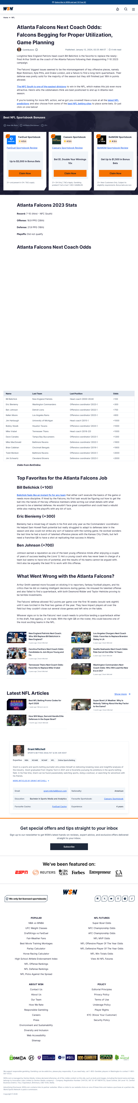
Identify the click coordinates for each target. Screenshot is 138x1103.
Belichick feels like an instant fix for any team (41, 495)
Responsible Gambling (36, 1009)
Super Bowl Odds (101, 923)
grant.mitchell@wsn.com (55, 791)
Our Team (36, 999)
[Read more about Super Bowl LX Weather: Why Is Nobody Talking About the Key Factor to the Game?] (111, 704)
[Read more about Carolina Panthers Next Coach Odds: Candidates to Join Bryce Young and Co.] (46, 653)
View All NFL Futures (102, 958)
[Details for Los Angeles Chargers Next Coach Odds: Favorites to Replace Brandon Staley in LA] (81, 638)
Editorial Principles (102, 989)
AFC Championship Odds (101, 933)
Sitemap (36, 1040)
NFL (13, 17)
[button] (133, 9)
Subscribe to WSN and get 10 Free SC (70, 2)
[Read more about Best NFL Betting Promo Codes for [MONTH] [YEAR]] (46, 702)
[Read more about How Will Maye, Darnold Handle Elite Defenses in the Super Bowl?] (46, 718)
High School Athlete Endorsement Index (36, 958)
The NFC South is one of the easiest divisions (41, 86)
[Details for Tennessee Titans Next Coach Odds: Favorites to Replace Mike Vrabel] (16, 670)
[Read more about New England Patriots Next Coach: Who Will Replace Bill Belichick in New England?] (46, 637)
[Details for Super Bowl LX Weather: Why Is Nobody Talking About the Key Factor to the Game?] (81, 705)
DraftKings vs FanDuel (36, 933)
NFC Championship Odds (101, 928)
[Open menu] (133, 9)
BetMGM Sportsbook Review (112, 147)
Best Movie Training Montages (36, 943)
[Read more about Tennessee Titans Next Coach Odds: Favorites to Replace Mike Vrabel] (46, 666)
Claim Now (25, 173)
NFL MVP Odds (102, 938)
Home (5, 17)
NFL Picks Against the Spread (36, 974)
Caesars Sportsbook (113, 798)
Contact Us (36, 989)
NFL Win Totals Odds (101, 953)
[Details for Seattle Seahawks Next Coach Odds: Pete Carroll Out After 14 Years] (81, 654)
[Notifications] (117, 9)
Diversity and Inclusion (36, 1030)
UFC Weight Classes (36, 928)
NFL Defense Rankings (36, 969)
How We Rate (36, 1004)
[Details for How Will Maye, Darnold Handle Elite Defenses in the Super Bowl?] (16, 721)
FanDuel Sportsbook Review (22, 147)
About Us (36, 994)
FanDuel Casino (59, 806)
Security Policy (102, 1020)
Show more (122, 694)
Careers (36, 1014)
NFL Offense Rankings (36, 963)
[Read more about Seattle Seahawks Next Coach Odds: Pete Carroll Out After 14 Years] (111, 651)
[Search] (126, 9)
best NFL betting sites (79, 103)
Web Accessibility (36, 1035)
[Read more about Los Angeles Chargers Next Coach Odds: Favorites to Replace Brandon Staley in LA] (111, 637)
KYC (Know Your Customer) (102, 1014)
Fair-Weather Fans (36, 938)
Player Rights (102, 1009)
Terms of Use (102, 999)
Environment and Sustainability (36, 1025)
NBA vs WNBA (36, 923)
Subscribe (69, 846)
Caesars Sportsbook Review (67, 147)
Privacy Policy (101, 994)
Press (36, 1020)
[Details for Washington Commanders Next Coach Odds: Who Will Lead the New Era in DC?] (81, 670)
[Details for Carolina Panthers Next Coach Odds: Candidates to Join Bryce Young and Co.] (16, 654)
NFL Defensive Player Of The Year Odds (101, 948)
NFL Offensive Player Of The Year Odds (102, 943)
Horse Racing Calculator (36, 953)
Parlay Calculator (36, 948)
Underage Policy (102, 1004)
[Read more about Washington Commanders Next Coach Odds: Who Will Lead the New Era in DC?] (111, 668)
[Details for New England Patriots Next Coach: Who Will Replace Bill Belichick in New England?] (16, 638)
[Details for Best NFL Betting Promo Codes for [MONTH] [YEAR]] (16, 705)
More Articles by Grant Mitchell (31, 781)
